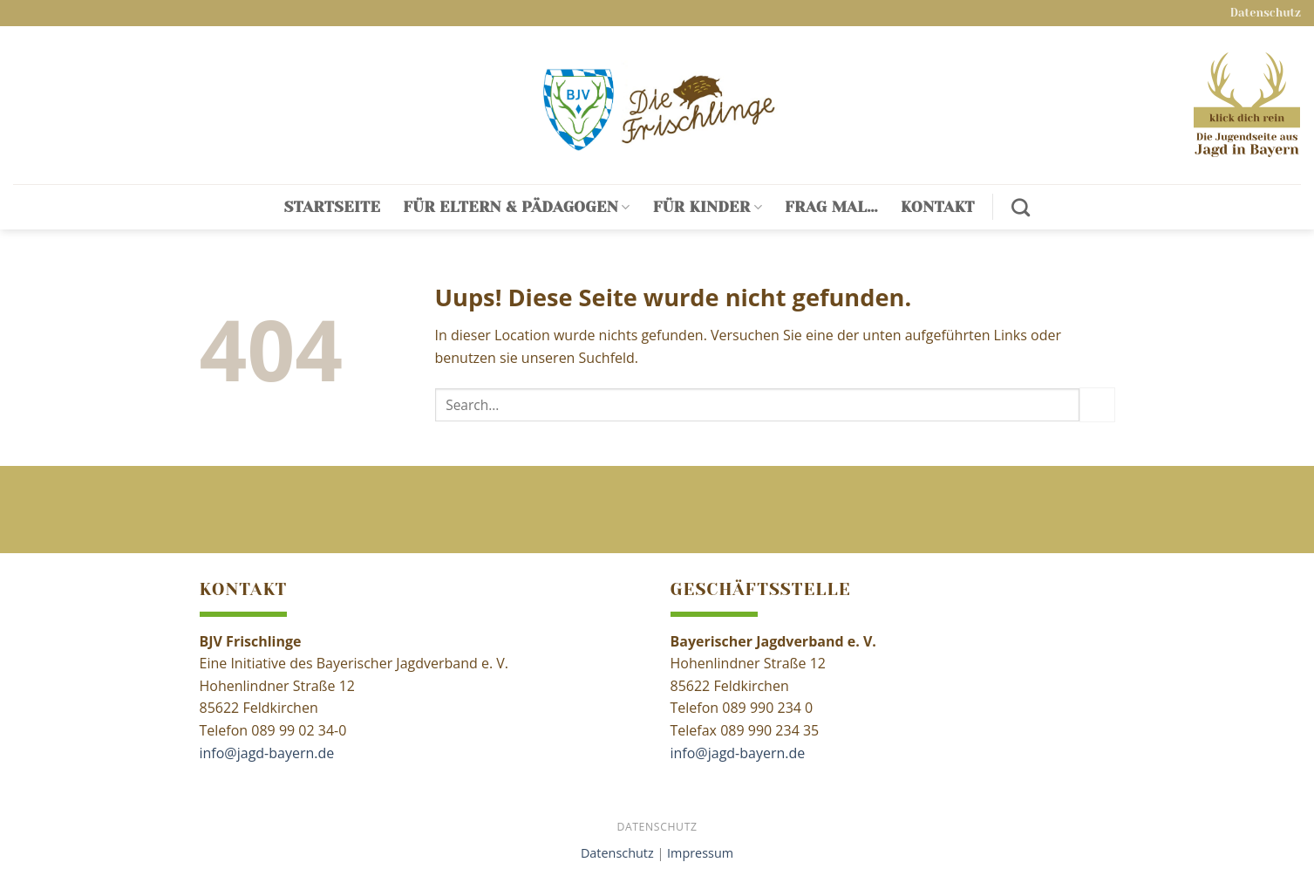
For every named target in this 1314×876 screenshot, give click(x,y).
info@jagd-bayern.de (267, 753)
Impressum (700, 853)
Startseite (332, 207)
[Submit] (1096, 404)
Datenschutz (1265, 12)
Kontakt (938, 207)
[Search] (1020, 207)
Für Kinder (707, 207)
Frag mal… (831, 207)
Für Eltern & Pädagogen (516, 207)
